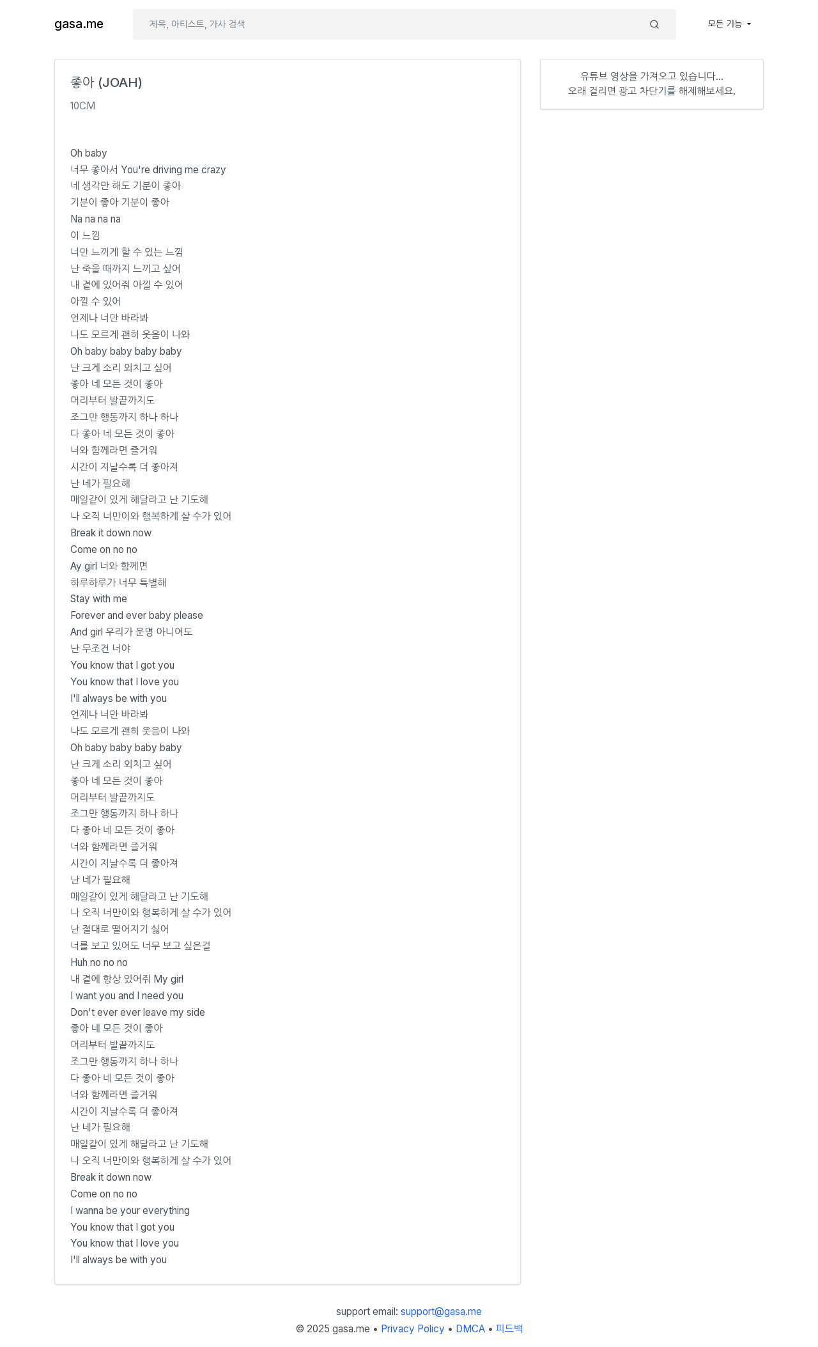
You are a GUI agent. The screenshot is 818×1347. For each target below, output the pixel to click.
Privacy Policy (413, 1329)
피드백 (509, 1329)
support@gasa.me (441, 1311)
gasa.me (79, 24)
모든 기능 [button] (726, 24)
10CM (82, 106)
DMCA (470, 1329)
